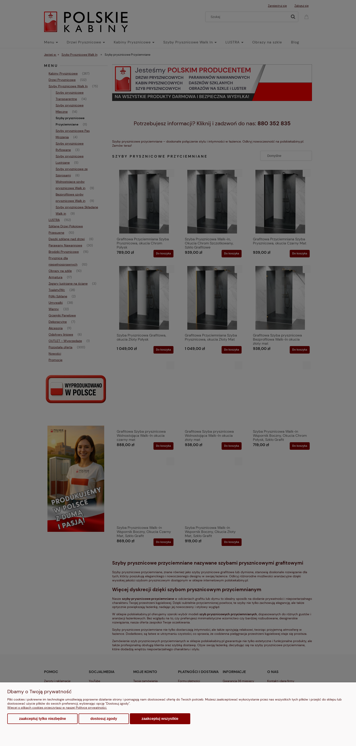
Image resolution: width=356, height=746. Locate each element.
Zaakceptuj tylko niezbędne (42, 719)
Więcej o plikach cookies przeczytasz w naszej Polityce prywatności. (57, 708)
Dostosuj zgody (103, 719)
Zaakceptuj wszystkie (160, 718)
